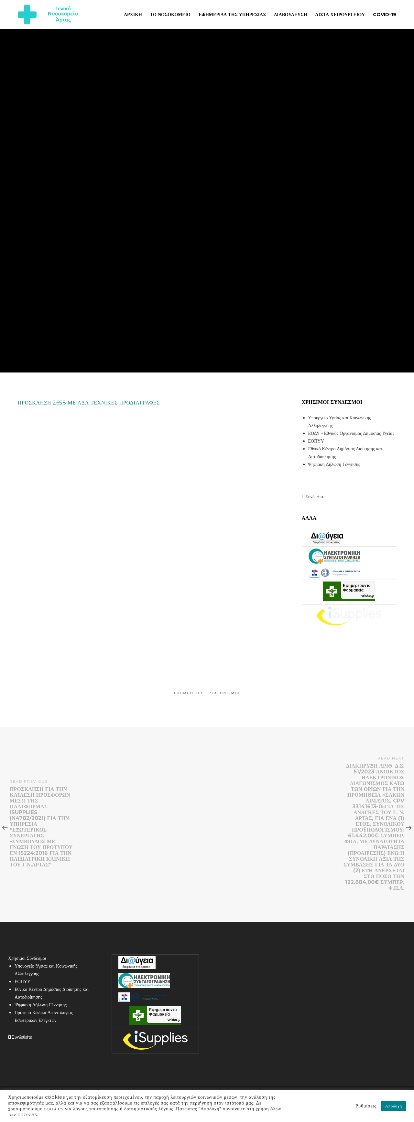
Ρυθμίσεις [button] (365, 1106)
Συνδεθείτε (314, 496)
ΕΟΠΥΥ (316, 441)
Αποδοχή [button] (393, 1105)
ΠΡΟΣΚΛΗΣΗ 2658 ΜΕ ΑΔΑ (53, 403)
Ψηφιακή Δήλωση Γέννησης (334, 464)
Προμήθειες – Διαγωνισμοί (207, 693)
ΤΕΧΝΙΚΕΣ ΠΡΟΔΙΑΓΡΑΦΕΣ (125, 403)
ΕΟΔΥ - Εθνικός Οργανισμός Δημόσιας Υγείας (351, 433)
